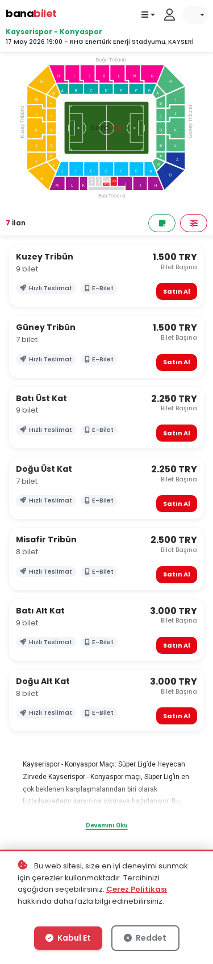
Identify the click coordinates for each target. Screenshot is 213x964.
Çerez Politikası (136, 889)
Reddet (145, 938)
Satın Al (176, 291)
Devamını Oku (107, 825)
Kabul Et (68, 938)
